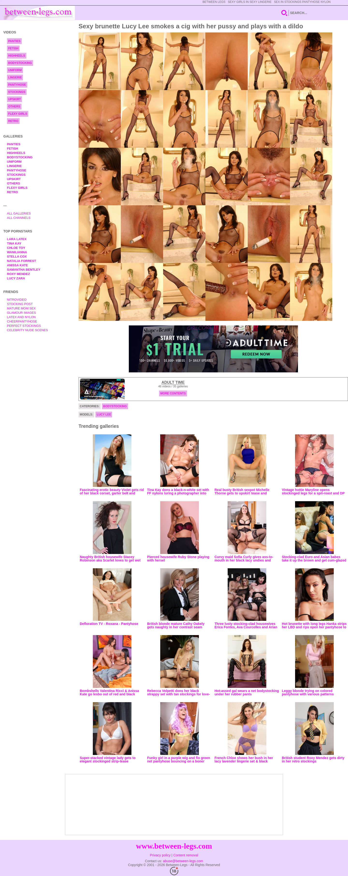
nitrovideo (17, 299)
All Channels (18, 218)
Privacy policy (160, 855)
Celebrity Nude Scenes (27, 330)
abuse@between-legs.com (183, 861)
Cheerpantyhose (22, 321)
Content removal (185, 855)
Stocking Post (20, 304)
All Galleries (19, 213)
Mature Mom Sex (21, 308)
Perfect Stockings (24, 326)
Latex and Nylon (21, 317)
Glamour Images (21, 313)
